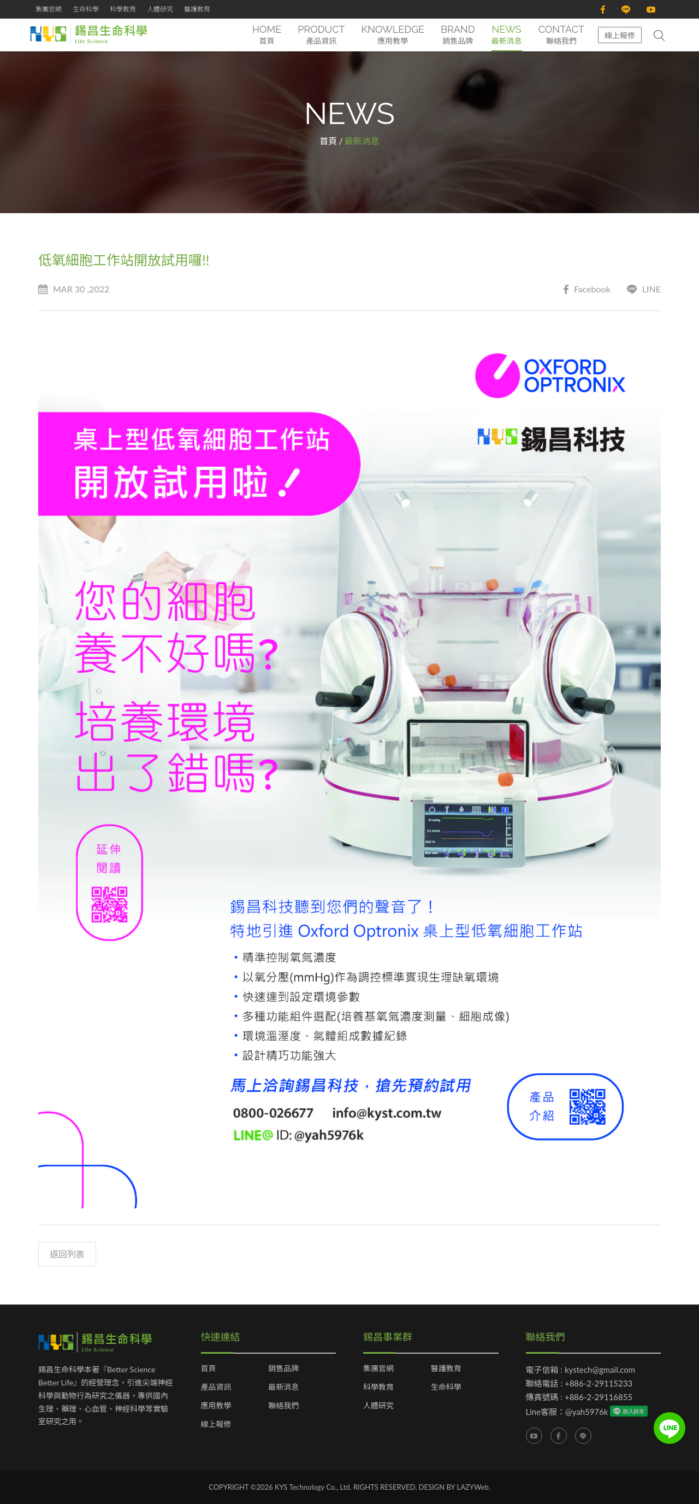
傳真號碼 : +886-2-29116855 (579, 1397)
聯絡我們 (283, 1405)
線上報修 (620, 35)
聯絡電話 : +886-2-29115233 (579, 1383)
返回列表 (67, 1254)
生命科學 (86, 9)
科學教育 (123, 9)
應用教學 (216, 1405)
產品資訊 (216, 1387)
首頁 (328, 141)
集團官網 (48, 9)
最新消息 (283, 1387)
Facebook (587, 289)
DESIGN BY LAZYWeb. (454, 1487)
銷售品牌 (283, 1368)
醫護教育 (197, 9)
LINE (644, 289)
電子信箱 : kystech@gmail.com (581, 1369)
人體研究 (160, 9)
